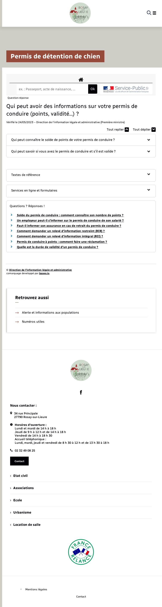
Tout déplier (144, 129)
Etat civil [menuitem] (19, 476)
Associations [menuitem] (22, 488)
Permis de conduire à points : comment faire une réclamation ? (62, 242)
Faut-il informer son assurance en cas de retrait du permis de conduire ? (69, 226)
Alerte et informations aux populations (47, 312)
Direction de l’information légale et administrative (40, 269)
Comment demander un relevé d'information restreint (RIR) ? (61, 231)
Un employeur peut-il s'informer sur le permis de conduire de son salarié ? (70, 220)
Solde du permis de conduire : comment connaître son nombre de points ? (70, 215)
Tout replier (118, 129)
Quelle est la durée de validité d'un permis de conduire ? (57, 247)
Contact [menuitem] (81, 596)
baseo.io (44, 273)
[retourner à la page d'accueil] (80, 13)
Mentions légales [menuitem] (36, 589)
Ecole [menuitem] (16, 500)
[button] (81, 140)
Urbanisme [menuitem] (20, 512)
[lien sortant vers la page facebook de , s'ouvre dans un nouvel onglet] (81, 392)
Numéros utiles (30, 322)
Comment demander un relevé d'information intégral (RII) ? (60, 236)
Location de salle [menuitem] (25, 525)
